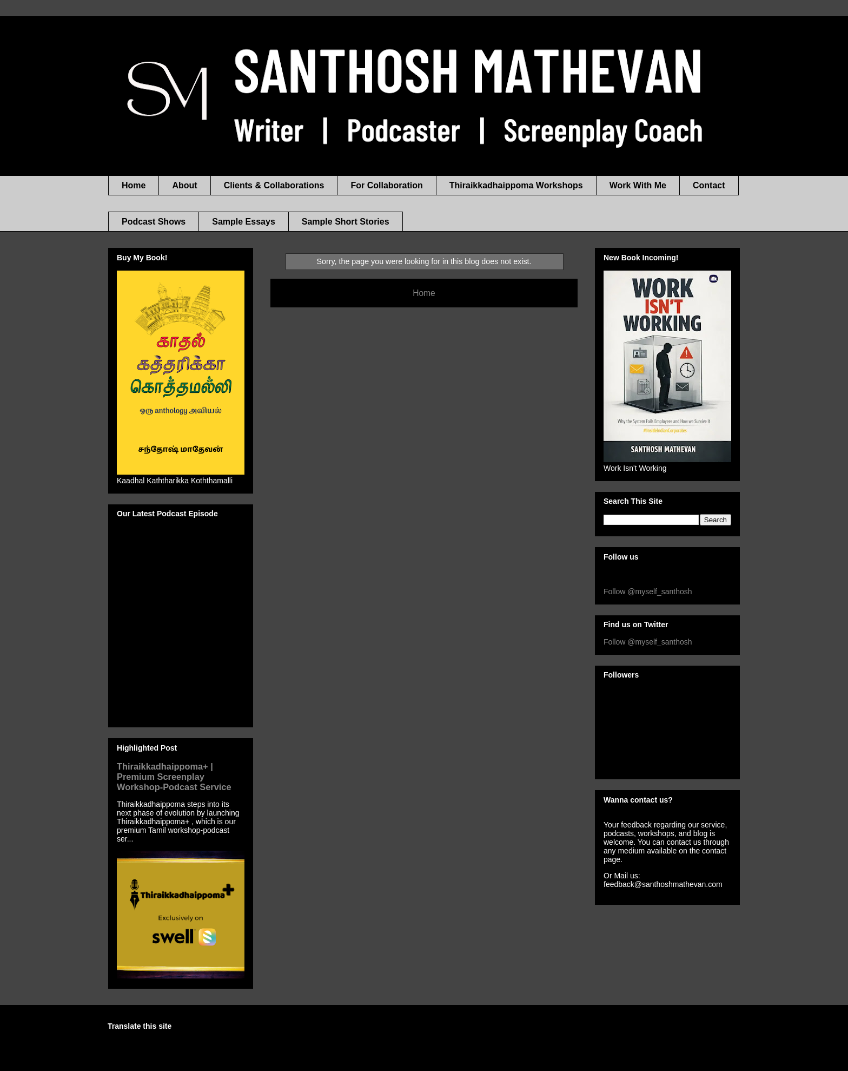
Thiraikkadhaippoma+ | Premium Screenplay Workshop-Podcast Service (174, 776)
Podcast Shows (154, 221)
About (184, 185)
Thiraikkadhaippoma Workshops (516, 185)
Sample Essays (243, 221)
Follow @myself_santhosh (648, 591)
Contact (709, 185)
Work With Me (638, 185)
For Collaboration (386, 185)
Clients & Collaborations (274, 185)
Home (133, 185)
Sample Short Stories (345, 221)
